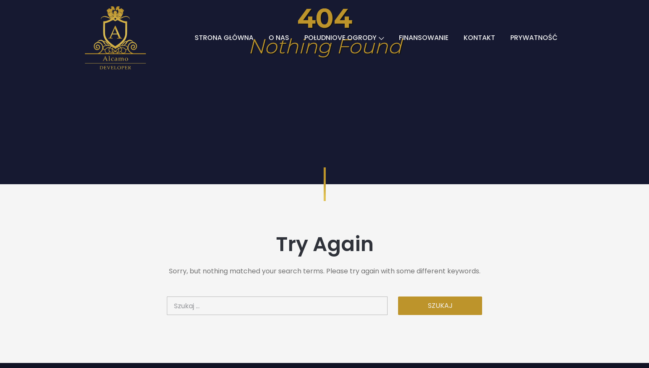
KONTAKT (479, 37)
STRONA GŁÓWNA (224, 37)
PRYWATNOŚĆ (533, 37)
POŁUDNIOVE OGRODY (344, 37)
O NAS (279, 37)
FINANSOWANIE (423, 37)
